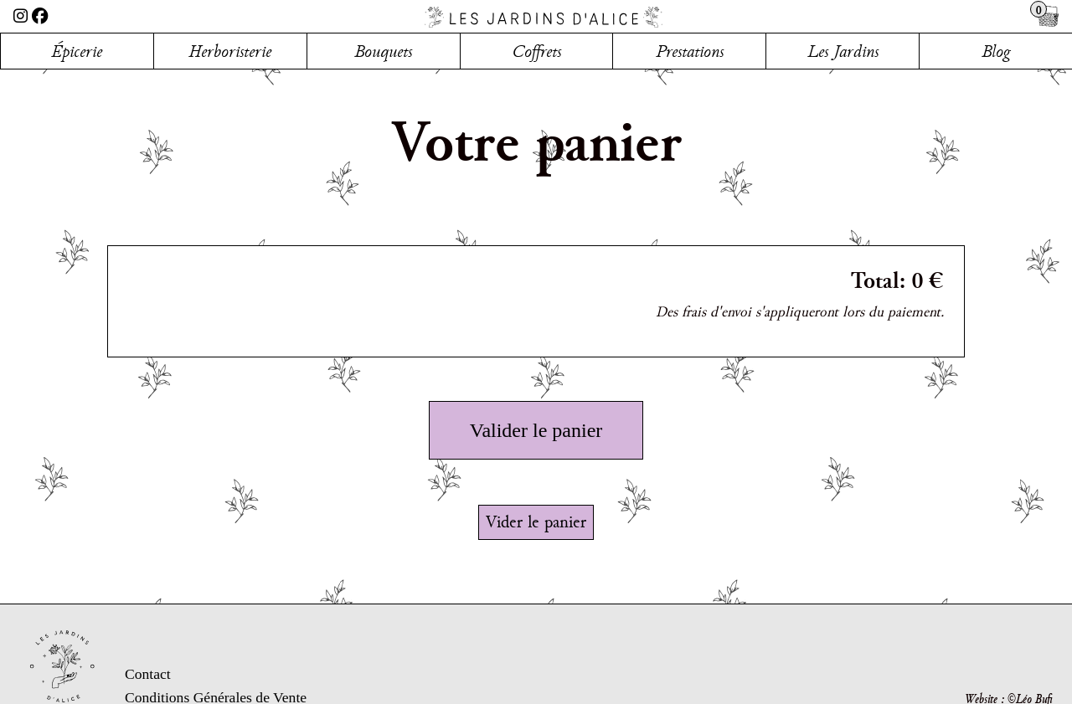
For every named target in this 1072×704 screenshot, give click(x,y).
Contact (148, 673)
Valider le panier (536, 430)
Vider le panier (536, 521)
